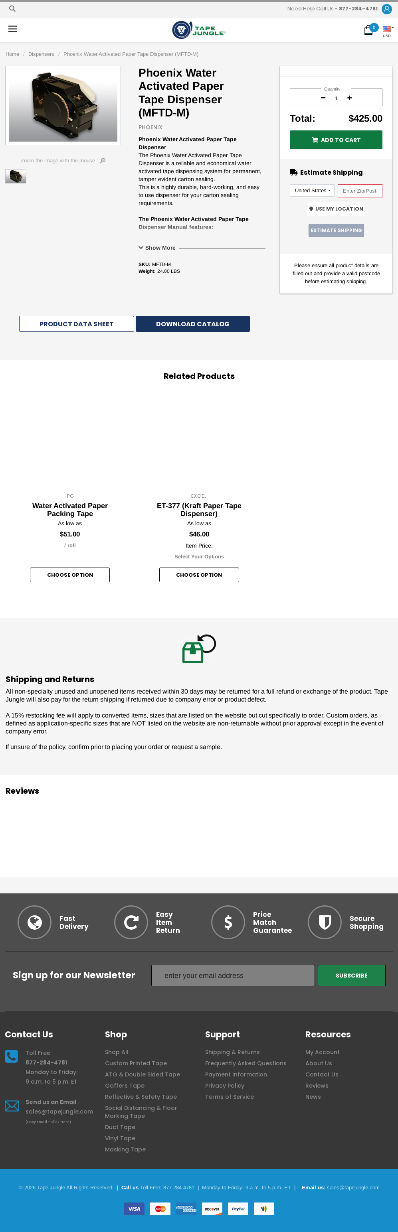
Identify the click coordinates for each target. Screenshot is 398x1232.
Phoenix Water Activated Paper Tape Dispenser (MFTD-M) (130, 54)
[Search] (12, 8)
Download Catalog (193, 324)
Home (12, 54)
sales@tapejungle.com (59, 1112)
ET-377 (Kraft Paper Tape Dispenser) (199, 510)
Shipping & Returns (232, 1052)
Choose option (70, 575)
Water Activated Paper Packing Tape (70, 510)
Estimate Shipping (336, 230)
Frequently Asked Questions (246, 1063)
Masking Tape (125, 1149)
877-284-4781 (46, 1062)
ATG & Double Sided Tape (142, 1074)
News (313, 1097)
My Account (322, 1052)
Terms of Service (229, 1097)
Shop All (117, 1052)
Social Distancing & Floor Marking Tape (141, 1112)
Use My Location (336, 208)
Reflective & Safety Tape (141, 1097)
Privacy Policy (224, 1086)
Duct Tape (120, 1127)
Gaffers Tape (125, 1086)
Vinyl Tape (120, 1138)
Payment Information (236, 1074)
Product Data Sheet (77, 324)
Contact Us (322, 1074)
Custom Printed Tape (136, 1063)
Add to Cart (336, 140)
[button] (387, 9)
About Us (318, 1063)
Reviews (317, 1086)
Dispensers (41, 54)
